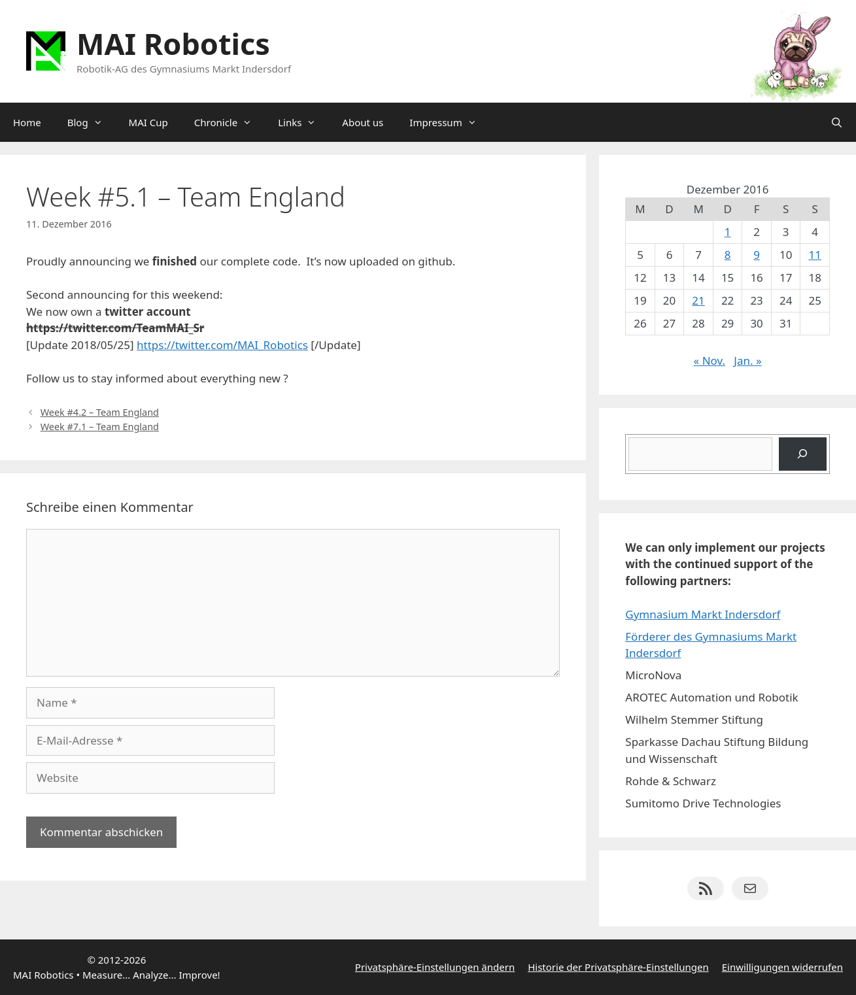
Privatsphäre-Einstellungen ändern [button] (435, 966)
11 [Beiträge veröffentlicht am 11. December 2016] (814, 254)
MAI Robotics (173, 43)
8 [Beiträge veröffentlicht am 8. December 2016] (728, 254)
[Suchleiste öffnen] (836, 122)
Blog (91, 122)
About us (362, 122)
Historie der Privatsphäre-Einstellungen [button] (618, 966)
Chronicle (229, 122)
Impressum (449, 122)
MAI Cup (148, 122)
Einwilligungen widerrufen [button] (782, 966)
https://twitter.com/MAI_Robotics (222, 344)
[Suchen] (803, 454)
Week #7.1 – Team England (100, 426)
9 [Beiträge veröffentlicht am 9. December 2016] (756, 254)
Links (303, 122)
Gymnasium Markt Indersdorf (702, 614)
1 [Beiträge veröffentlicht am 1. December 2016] (728, 231)
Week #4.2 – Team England (100, 412)
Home (27, 122)
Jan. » (747, 360)
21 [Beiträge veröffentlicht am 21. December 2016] (698, 300)
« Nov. (709, 360)
